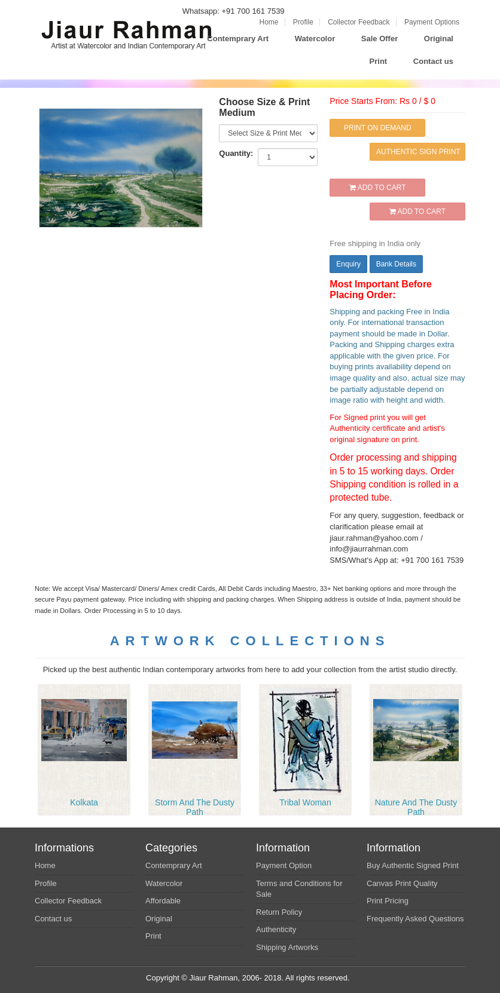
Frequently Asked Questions (415, 918)
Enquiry (348, 264)
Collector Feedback (358, 22)
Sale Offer (379, 38)
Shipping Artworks (287, 947)
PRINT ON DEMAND (377, 128)
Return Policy (279, 912)
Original (438, 38)
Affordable (163, 900)
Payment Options (431, 22)
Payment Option (284, 865)
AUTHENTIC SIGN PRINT (418, 152)
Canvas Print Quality (402, 883)
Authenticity (276, 929)
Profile (303, 22)
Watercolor (315, 38)
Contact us (433, 61)
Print (379, 61)
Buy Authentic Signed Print (413, 865)
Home (268, 22)
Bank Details (396, 264)
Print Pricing (387, 900)
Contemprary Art (238, 38)
